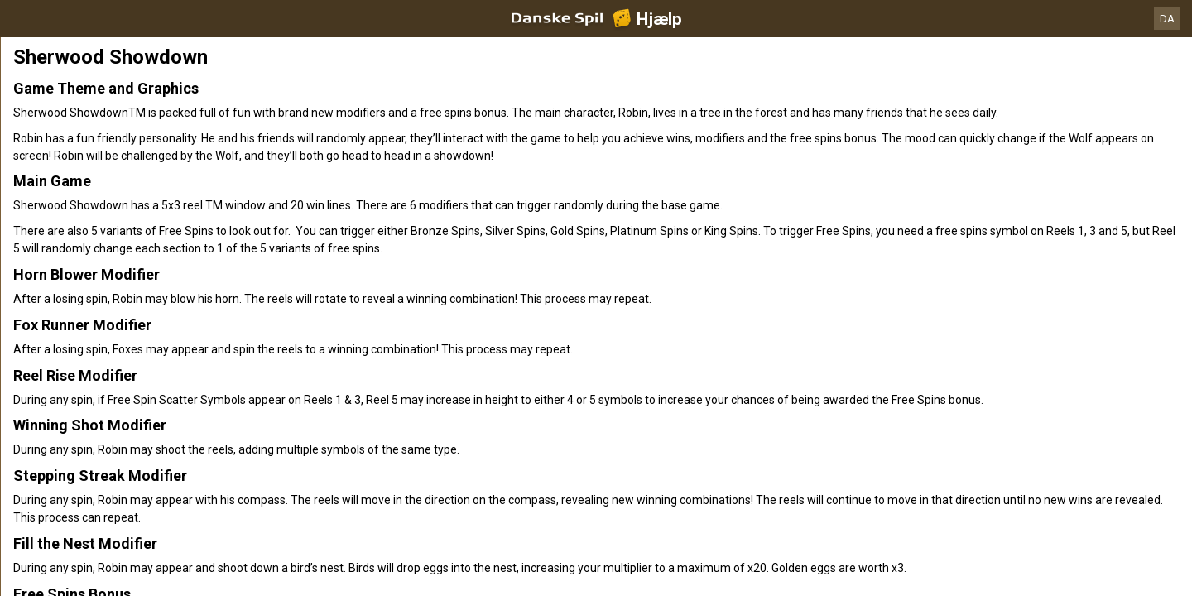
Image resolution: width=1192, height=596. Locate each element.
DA (1167, 18)
